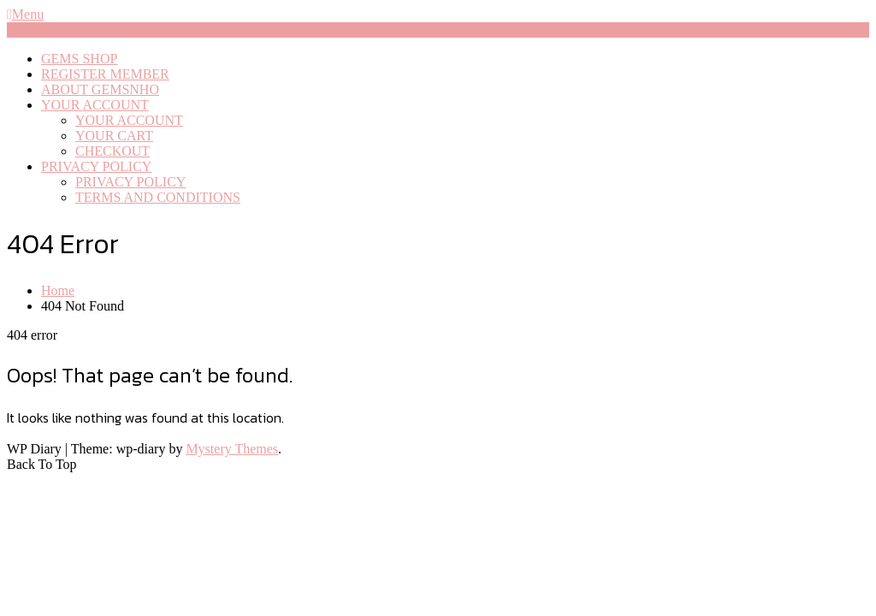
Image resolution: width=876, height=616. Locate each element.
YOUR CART (114, 135)
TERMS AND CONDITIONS (157, 197)
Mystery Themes (232, 448)
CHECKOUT (112, 151)
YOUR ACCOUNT (95, 105)
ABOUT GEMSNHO (100, 89)
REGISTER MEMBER (105, 74)
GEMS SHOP (79, 58)
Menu (25, 14)
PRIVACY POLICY (96, 166)
